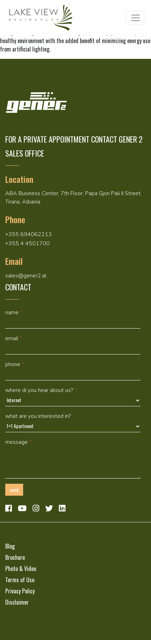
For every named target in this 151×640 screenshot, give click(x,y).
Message (18, 442)
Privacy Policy (20, 591)
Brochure (15, 557)
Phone (14, 364)
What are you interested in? (38, 416)
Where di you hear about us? (41, 390)
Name (13, 312)
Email (13, 338)
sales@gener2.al (25, 276)
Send (14, 489)
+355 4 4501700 (27, 243)
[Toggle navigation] (135, 18)
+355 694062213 (28, 234)
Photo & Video (20, 568)
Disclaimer (17, 602)
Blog (10, 546)
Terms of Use (19, 580)
